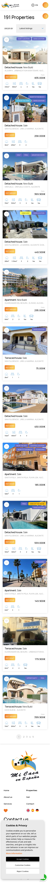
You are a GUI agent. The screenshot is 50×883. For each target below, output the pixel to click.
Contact (30, 803)
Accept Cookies (23, 859)
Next (44, 50)
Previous (5, 50)
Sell (28, 797)
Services (8, 803)
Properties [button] (31, 790)
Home (6, 790)
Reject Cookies (23, 871)
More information (14, 853)
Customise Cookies (22, 865)
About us (8, 797)
